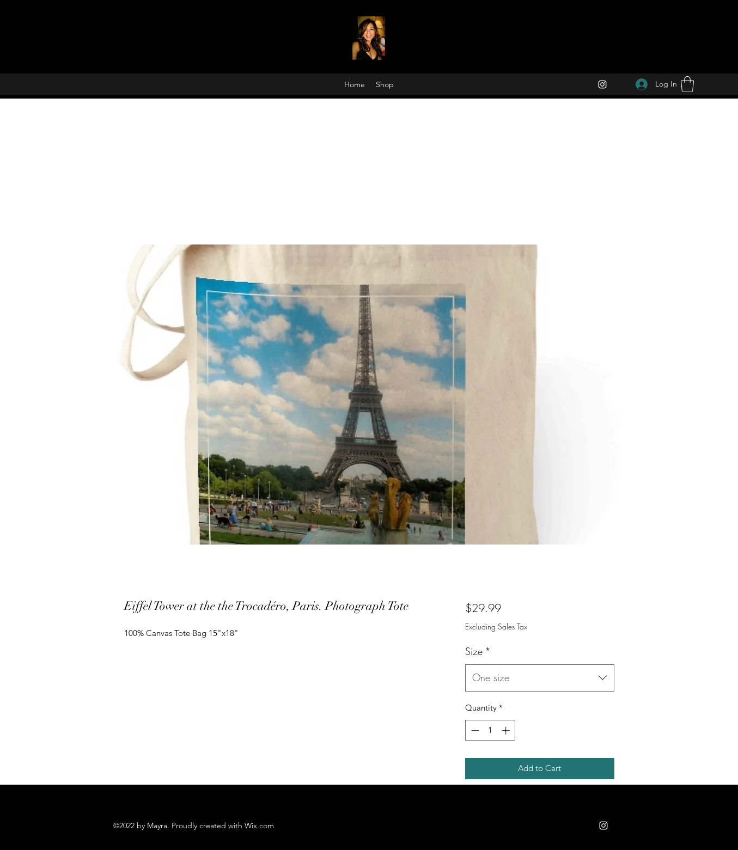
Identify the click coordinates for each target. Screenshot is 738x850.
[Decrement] (474, 730)
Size (478, 651)
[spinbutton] (490, 730)
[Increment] (506, 730)
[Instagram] (602, 84)
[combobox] (539, 678)
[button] (687, 84)
